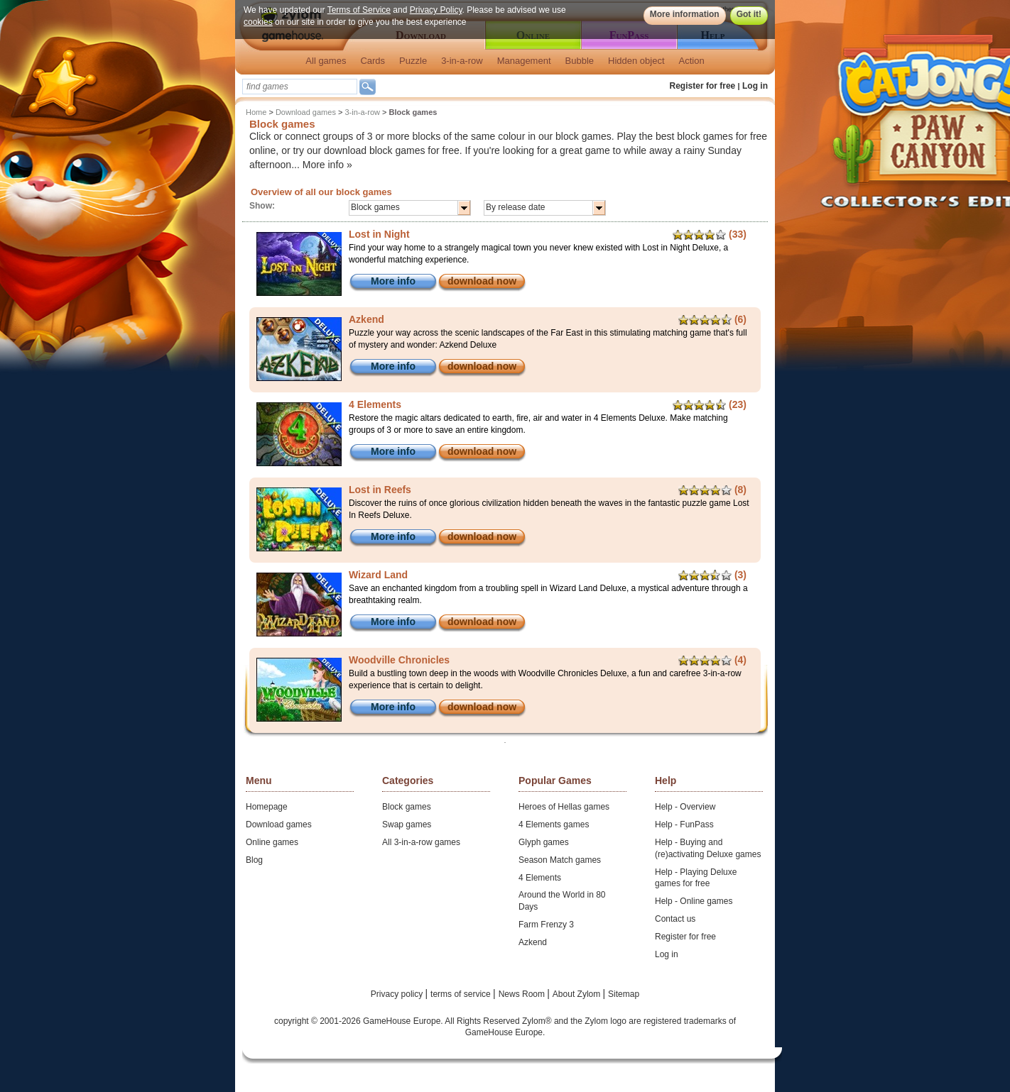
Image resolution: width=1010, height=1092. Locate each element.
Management (524, 60)
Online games (272, 842)
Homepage (267, 807)
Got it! (749, 14)
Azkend (532, 942)
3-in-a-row (462, 60)
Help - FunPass (684, 824)
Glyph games (543, 842)
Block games (406, 807)
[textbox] (299, 86)
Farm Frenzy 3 (546, 925)
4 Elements (539, 878)
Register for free (703, 86)
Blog (254, 860)
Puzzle (413, 60)
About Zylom (578, 994)
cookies (258, 22)
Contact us (675, 919)
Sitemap (623, 994)
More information (685, 14)
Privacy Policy (436, 10)
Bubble (579, 60)
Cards (372, 60)
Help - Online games (693, 901)
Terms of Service (359, 10)
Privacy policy (398, 994)
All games (325, 60)
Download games (306, 112)
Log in (755, 86)
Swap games (406, 824)
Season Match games (559, 860)
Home (256, 112)
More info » (327, 164)
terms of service (461, 994)
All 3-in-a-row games (421, 842)
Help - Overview (685, 807)
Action (692, 60)
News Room (523, 994)
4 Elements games (553, 824)
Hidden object (636, 60)
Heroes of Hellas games (563, 807)
